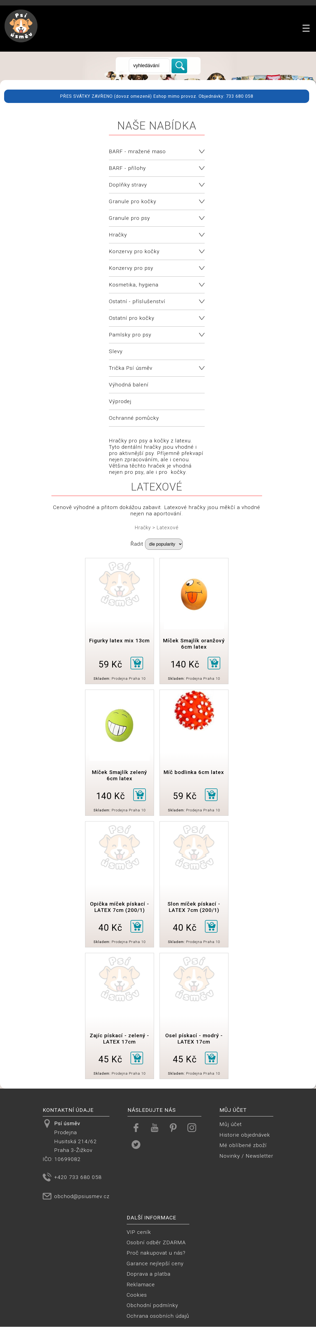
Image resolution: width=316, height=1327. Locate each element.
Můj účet (230, 1124)
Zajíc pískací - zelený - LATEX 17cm (119, 1038)
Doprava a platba (148, 1274)
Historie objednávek (244, 1135)
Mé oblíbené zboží (243, 1145)
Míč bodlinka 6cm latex (194, 772)
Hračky (143, 527)
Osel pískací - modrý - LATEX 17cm (194, 1038)
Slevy (116, 351)
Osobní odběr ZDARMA (156, 1242)
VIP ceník (139, 1232)
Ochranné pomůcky (134, 418)
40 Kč (110, 928)
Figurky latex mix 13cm (119, 640)
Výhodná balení (129, 385)
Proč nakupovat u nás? (156, 1253)
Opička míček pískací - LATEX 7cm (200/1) (119, 907)
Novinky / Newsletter (246, 1156)
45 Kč (110, 1059)
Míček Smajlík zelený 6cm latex (119, 775)
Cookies (137, 1295)
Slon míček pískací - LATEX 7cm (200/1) (193, 907)
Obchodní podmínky (152, 1305)
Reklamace (141, 1284)
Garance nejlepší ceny (155, 1263)
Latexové (167, 527)
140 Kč (184, 664)
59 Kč (110, 664)
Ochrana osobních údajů (158, 1316)
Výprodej (120, 401)
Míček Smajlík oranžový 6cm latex (194, 643)
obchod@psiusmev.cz (81, 1196)
